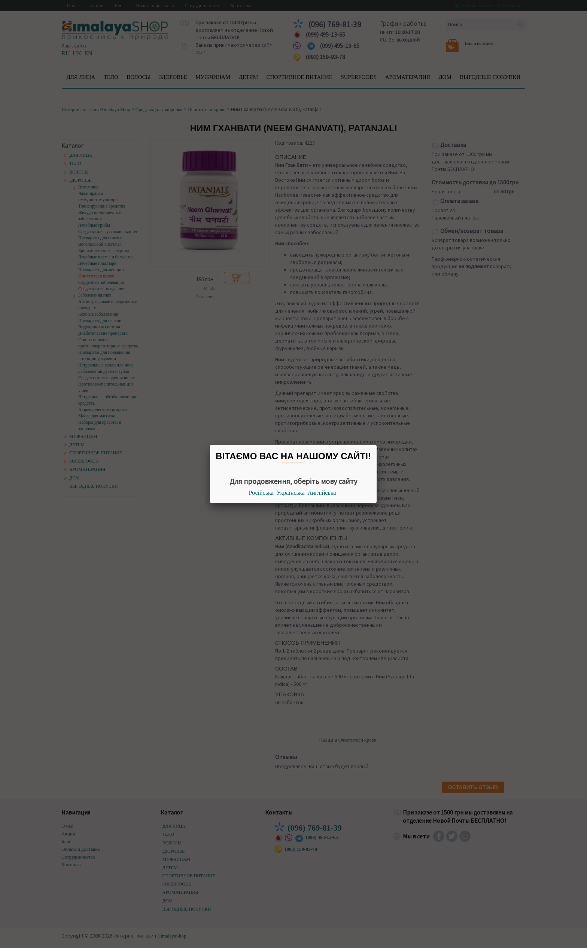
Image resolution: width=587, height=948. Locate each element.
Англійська (322, 493)
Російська (261, 493)
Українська (291, 493)
